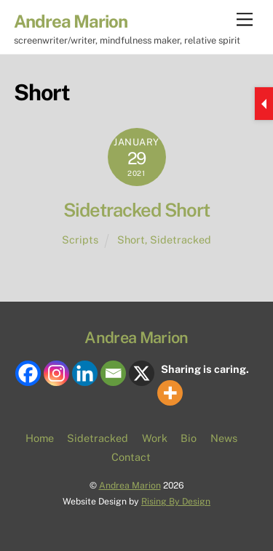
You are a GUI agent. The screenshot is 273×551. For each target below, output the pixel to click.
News (223, 438)
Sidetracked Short (136, 210)
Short (131, 239)
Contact (131, 457)
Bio (189, 438)
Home (39, 438)
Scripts (80, 239)
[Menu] (244, 20)
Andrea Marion (130, 485)
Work (154, 438)
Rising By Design (175, 501)
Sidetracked (180, 239)
